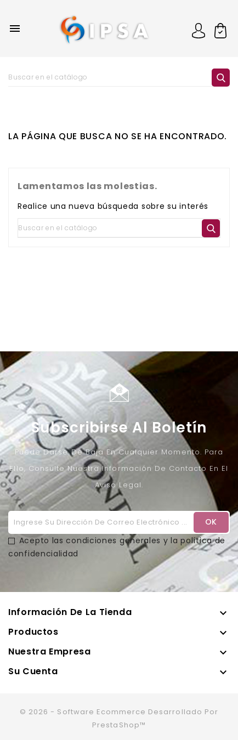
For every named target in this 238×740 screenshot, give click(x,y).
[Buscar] (119, 77)
